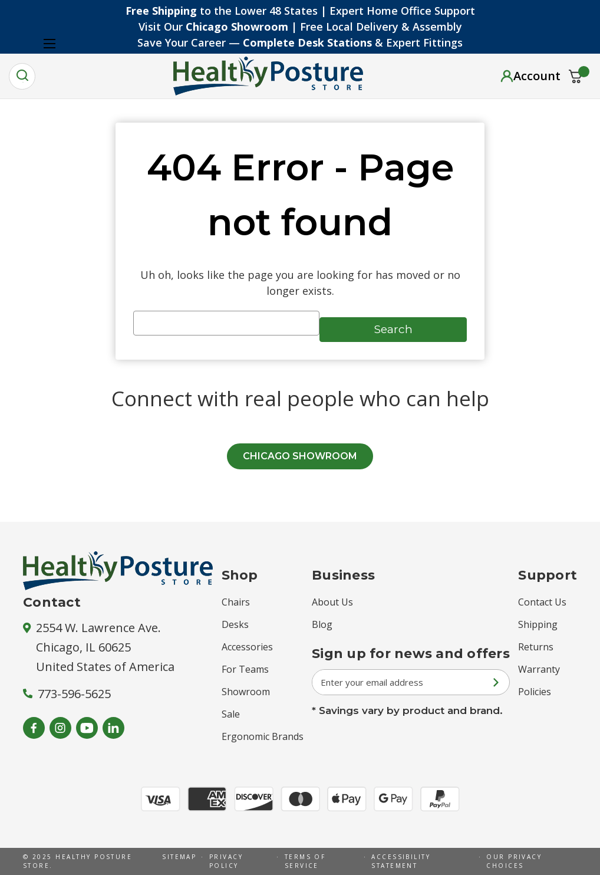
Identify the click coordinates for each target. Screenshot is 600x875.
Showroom (246, 691)
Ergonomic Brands (263, 736)
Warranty (539, 669)
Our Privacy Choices (514, 861)
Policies (534, 691)
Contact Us (542, 602)
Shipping (538, 624)
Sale (231, 714)
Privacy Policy (226, 861)
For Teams (245, 669)
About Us (332, 602)
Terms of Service (305, 861)
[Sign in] (530, 76)
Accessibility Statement (400, 861)
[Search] (22, 76)
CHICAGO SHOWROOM (300, 456)
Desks (235, 624)
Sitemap (179, 857)
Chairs (236, 602)
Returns (535, 646)
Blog (322, 624)
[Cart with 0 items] (575, 76)
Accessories (247, 646)
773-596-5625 (67, 694)
